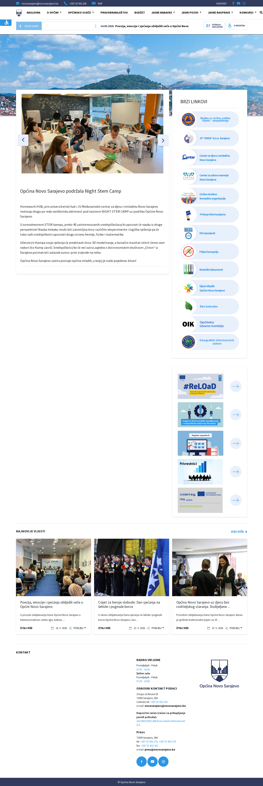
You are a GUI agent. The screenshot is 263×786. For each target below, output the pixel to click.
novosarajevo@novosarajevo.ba (165, 705)
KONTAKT (221, 3)
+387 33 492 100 (77, 3)
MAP (100, 3)
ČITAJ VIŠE (26, 628)
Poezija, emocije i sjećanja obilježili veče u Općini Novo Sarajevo (161, 26)
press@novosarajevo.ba (160, 749)
